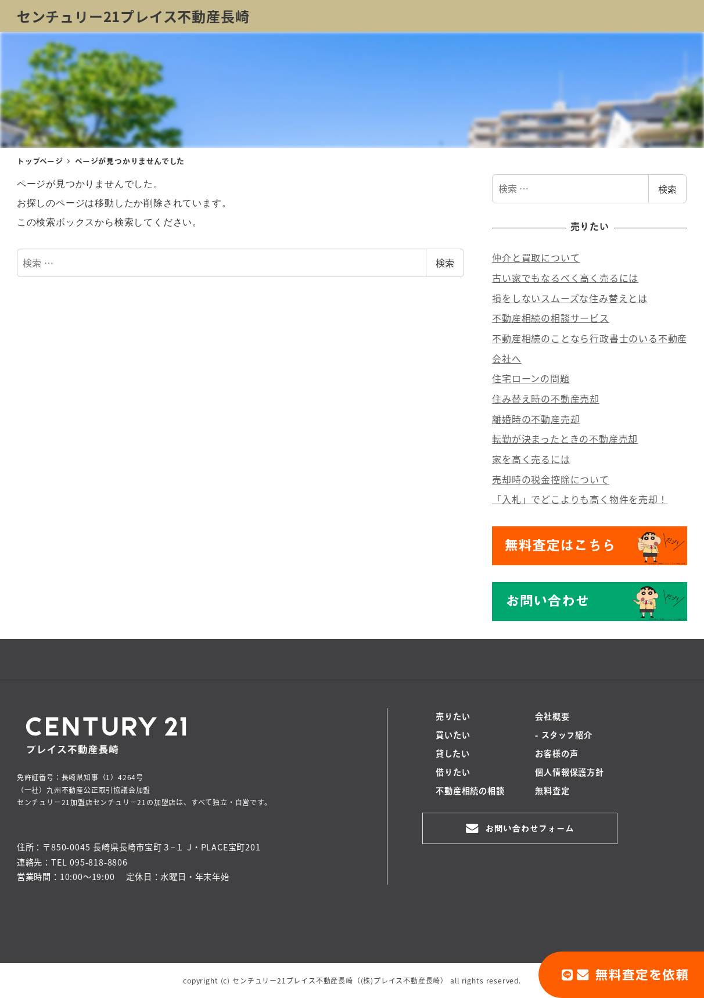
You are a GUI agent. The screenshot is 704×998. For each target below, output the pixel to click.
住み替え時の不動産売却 (545, 398)
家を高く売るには (531, 459)
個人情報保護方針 (569, 773)
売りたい (453, 717)
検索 (445, 263)
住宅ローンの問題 (530, 378)
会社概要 (552, 717)
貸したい (452, 754)
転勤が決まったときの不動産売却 (565, 439)
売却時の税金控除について (550, 479)
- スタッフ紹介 (563, 736)
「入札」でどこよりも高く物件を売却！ (579, 499)
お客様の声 (556, 754)
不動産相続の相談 (470, 791)
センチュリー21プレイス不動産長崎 (133, 16)
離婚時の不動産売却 (536, 419)
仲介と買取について (536, 257)
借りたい (453, 773)
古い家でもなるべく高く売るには (565, 278)
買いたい (453, 736)
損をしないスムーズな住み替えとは (570, 298)
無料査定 (552, 791)
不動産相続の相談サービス (550, 318)
